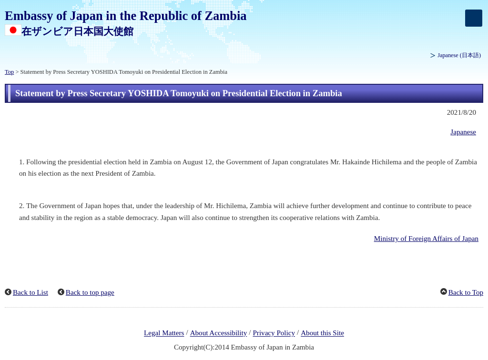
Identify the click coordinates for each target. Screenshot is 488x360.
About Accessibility (218, 333)
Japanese (459, 55)
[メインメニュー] (473, 18)
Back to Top (465, 292)
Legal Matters (164, 333)
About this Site (322, 333)
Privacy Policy (274, 333)
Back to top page (90, 292)
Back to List (30, 292)
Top (9, 72)
